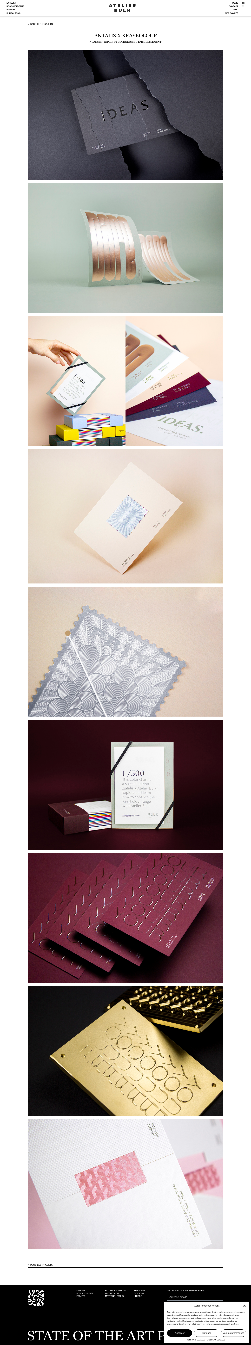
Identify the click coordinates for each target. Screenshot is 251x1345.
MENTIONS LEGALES (195, 1340)
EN (243, 6)
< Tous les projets (40, 24)
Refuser (206, 1333)
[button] (244, 1306)
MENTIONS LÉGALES (216, 1340)
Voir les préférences (233, 1333)
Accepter (180, 1333)
